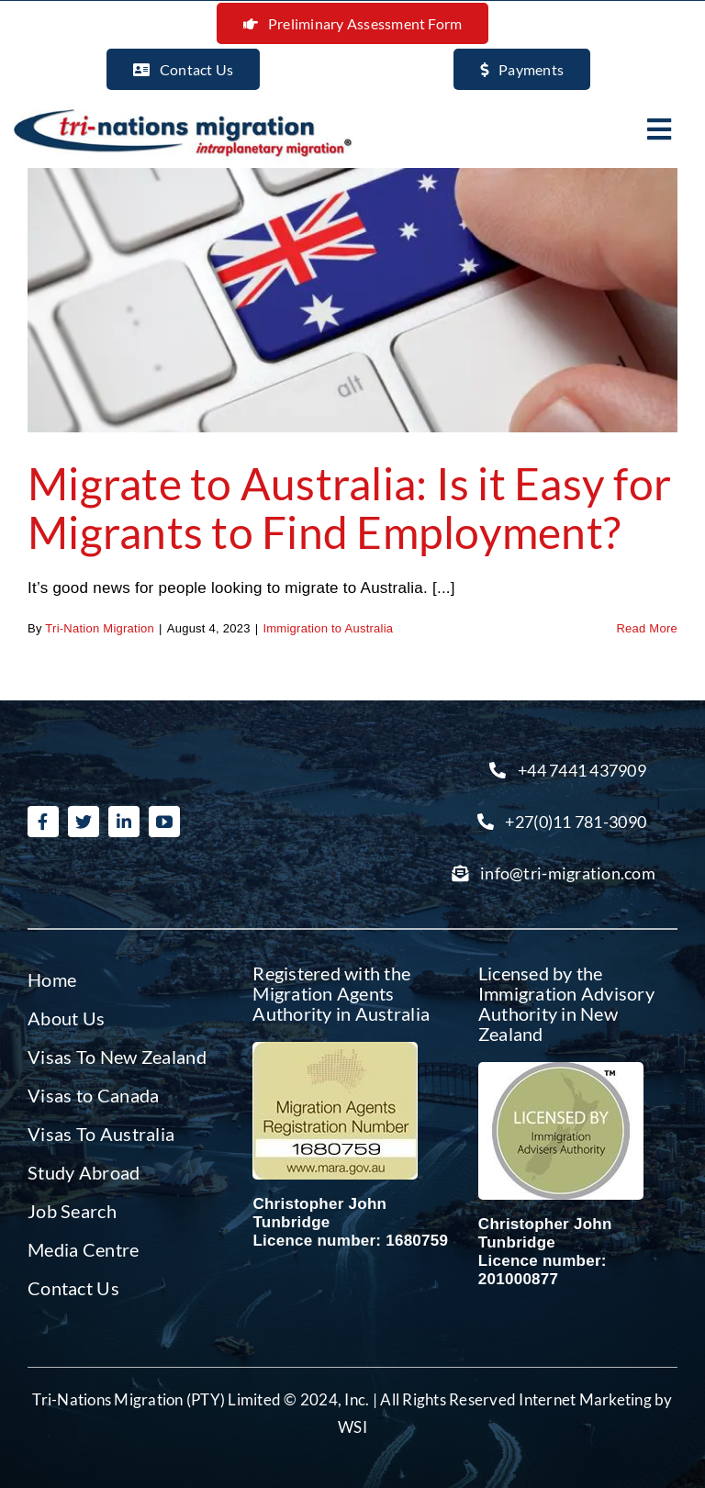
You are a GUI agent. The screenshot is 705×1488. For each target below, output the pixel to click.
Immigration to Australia (328, 628)
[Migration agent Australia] (335, 1049)
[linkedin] (124, 821)
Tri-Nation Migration (99, 628)
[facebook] (43, 821)
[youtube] (164, 821)
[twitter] (83, 821)
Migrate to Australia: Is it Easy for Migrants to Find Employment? (349, 507)
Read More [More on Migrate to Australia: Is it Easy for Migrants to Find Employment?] (646, 628)
